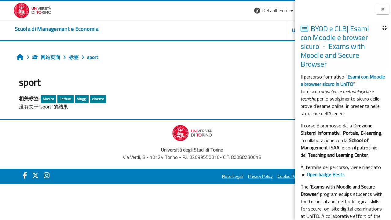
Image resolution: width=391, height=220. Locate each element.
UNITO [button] (223, 30)
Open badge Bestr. (326, 174)
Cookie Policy (214, 176)
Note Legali (156, 176)
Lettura (55, 99)
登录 (285, 10)
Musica (38, 99)
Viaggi (71, 99)
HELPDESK (258, 30)
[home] (43, 29)
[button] (198, 10)
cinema (88, 99)
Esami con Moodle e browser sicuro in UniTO (343, 80)
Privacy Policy (184, 176)
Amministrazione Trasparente (259, 176)
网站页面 (36, 57)
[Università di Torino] (19, 9)
